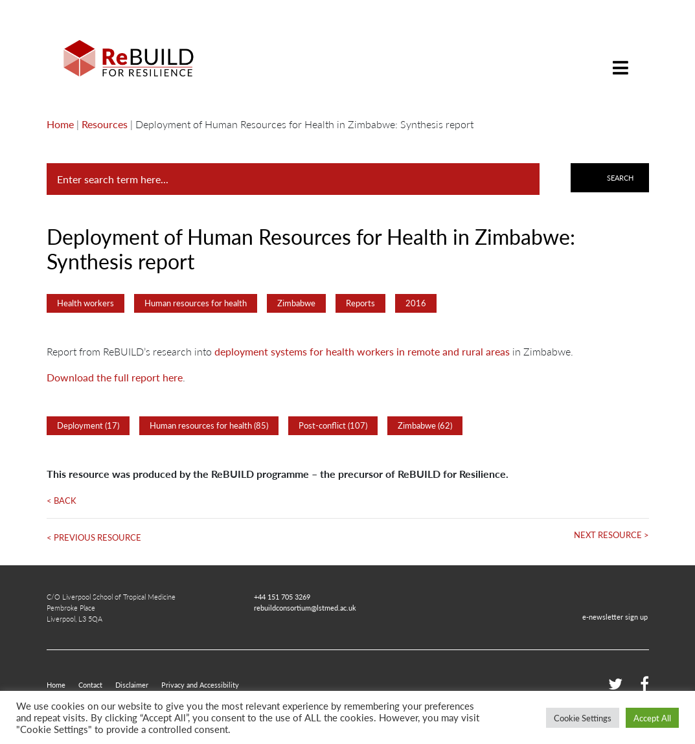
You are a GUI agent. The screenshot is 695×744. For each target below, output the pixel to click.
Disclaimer (131, 684)
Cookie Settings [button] (582, 718)
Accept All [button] (652, 718)
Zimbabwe (296, 303)
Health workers (85, 303)
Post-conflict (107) (333, 425)
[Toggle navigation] (620, 58)
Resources (105, 124)
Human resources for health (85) (209, 425)
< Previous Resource (94, 537)
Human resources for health (195, 303)
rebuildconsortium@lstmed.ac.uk (305, 607)
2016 (415, 303)
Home (60, 124)
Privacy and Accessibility (200, 684)
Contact (90, 684)
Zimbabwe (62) (425, 425)
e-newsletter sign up (615, 616)
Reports (360, 303)
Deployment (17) (88, 425)
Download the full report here (115, 377)
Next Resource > (611, 535)
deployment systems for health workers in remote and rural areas (362, 351)
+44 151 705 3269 (282, 596)
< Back (61, 500)
